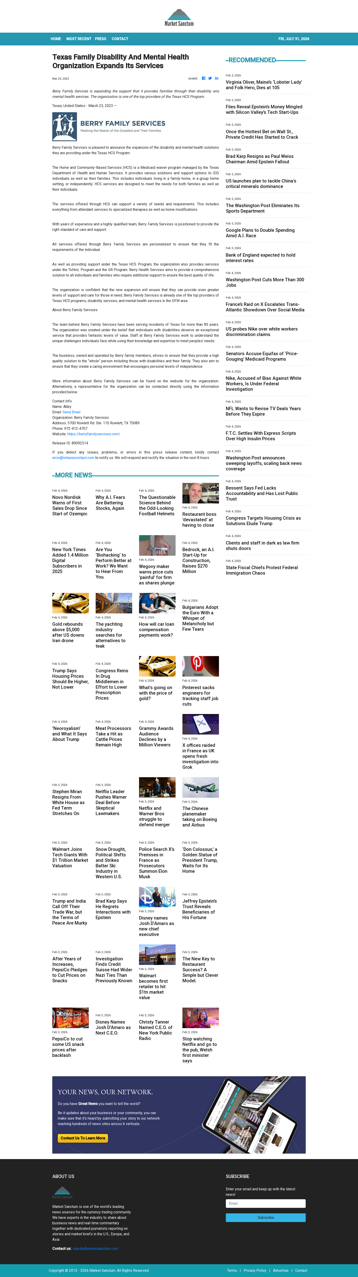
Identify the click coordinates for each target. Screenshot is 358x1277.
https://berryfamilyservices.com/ (93, 434)
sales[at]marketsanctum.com (95, 1248)
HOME (56, 39)
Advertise (281, 1270)
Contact (301, 1270)
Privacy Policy (255, 1270)
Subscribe (266, 1217)
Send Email (71, 412)
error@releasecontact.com (73, 458)
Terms (232, 1270)
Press (100, 39)
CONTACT (120, 39)
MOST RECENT (78, 39)
